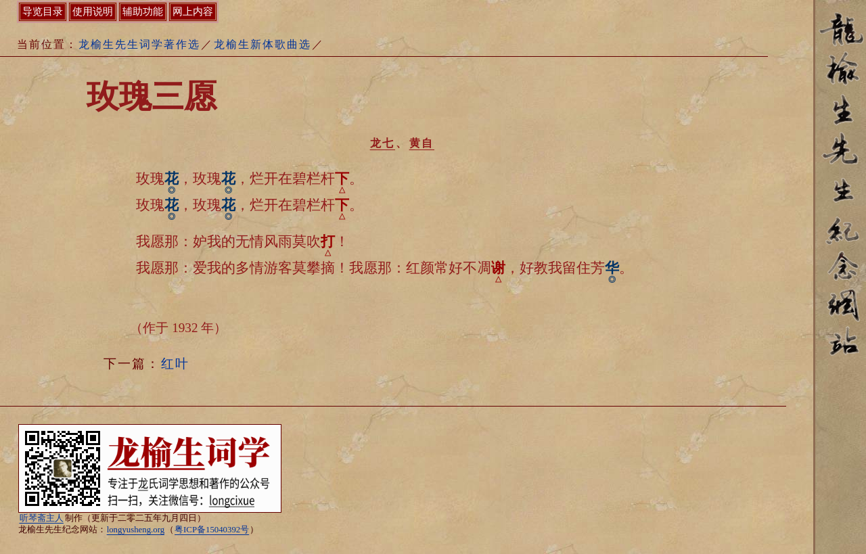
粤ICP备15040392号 (212, 529)
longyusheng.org (135, 529)
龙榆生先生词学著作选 (139, 44)
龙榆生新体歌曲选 (262, 44)
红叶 (175, 363)
